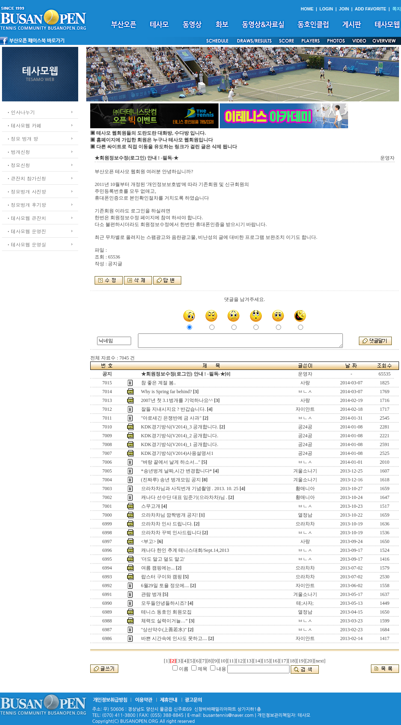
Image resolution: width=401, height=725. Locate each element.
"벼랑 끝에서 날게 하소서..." (170, 462)
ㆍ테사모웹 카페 (23, 125)
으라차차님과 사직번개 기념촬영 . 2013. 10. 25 (190, 488)
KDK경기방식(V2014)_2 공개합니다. (180, 435)
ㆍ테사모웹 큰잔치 (26, 217)
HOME (307, 8)
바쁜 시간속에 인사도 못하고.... (174, 638)
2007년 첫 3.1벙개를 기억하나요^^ (177, 400)
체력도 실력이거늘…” (164, 621)
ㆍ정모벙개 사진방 (26, 191)
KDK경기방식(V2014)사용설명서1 (177, 453)
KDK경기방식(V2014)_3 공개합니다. (180, 427)
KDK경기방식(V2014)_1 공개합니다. (180, 444)
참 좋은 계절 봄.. (158, 383)
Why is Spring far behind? (166, 391)
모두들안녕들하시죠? (163, 603)
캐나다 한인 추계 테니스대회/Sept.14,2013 (185, 550)
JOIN (344, 8)
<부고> (148, 541)
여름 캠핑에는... (158, 568)
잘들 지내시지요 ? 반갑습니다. (173, 409)
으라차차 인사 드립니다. (167, 524)
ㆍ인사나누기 (20, 112)
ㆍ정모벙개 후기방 (26, 204)
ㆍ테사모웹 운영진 (26, 231)
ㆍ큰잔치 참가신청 (26, 178)
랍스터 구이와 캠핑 (161, 577)
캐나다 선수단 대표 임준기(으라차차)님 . (184, 497)
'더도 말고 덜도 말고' (163, 559)
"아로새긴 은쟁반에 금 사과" (171, 418)
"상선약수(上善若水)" (164, 629)
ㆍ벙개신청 (18, 151)
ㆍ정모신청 (18, 165)
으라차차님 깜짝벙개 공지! (169, 515)
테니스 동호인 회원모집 (166, 612)
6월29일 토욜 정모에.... (165, 585)
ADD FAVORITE (371, 8)
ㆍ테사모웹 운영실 (26, 244)
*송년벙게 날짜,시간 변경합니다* (176, 471)
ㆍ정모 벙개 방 (22, 138)
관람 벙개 (151, 594)
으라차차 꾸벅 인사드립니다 (171, 532)
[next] (320, 661)
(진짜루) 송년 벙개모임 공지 (171, 480)
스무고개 (150, 506)
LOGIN (326, 8)
